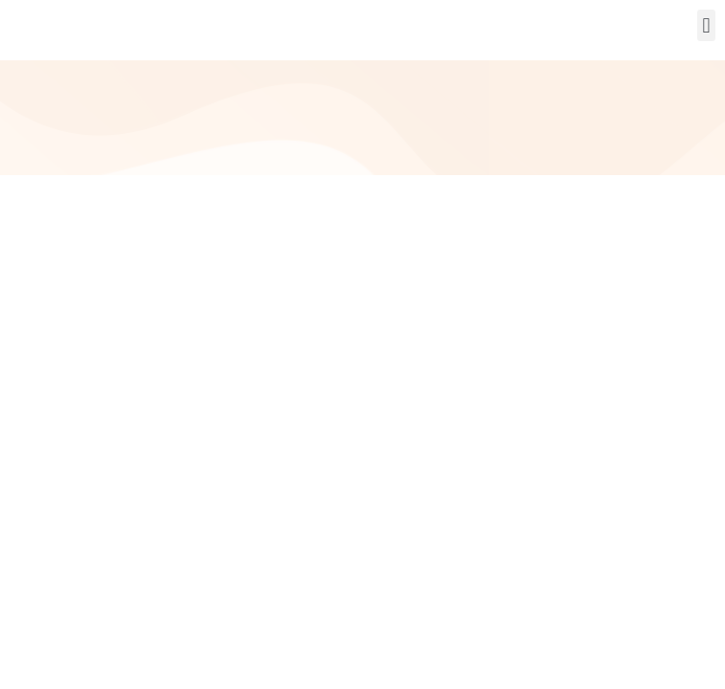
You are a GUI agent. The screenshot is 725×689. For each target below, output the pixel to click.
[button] (706, 25)
